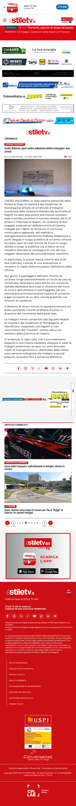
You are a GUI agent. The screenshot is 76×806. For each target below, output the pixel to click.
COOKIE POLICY (16, 704)
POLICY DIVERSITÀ (17, 680)
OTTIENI (62, 6)
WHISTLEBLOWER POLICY (21, 698)
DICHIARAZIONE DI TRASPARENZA (25, 686)
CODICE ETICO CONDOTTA (21, 669)
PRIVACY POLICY (17, 674)
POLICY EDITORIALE (18, 663)
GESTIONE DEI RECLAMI (20, 692)
